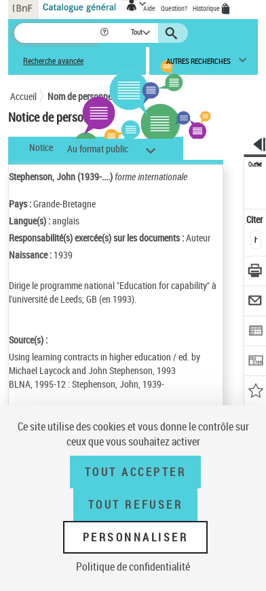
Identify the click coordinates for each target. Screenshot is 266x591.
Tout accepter (136, 472)
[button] (105, 33)
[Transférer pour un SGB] (255, 362)
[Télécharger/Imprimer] (255, 272)
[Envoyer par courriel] (255, 302)
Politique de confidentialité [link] (133, 566)
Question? (174, 8)
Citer (255, 219)
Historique (207, 8)
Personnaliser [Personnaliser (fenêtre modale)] (136, 537)
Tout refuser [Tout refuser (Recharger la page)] (135, 504)
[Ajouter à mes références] (255, 392)
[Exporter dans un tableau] (255, 332)
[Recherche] (56, 33)
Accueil (23, 96)
